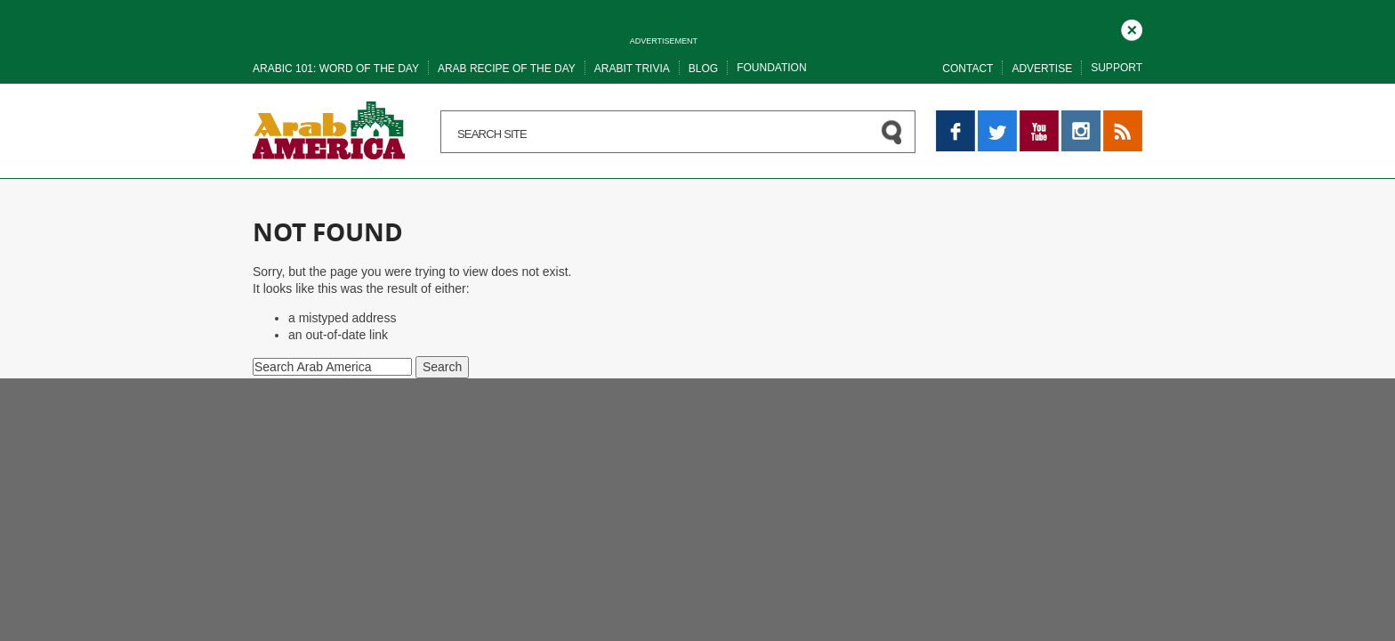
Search (442, 367)
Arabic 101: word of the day (336, 68)
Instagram (1081, 118)
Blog (703, 68)
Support (1116, 67)
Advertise (1042, 68)
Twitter (996, 118)
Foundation (771, 67)
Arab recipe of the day (507, 68)
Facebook (955, 118)
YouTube (1039, 118)
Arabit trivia (632, 68)
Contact (967, 68)
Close (1131, 27)
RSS (1116, 118)
